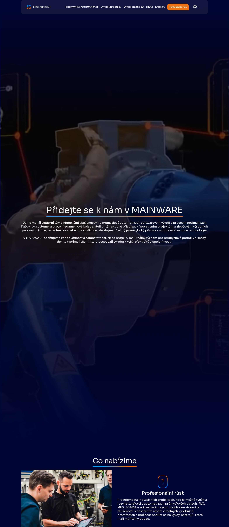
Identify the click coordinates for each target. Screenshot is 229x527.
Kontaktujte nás (178, 7)
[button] (196, 7)
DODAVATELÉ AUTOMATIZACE (82, 7)
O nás (149, 7)
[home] (40, 7)
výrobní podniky (111, 7)
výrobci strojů (134, 7)
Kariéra (160, 7)
